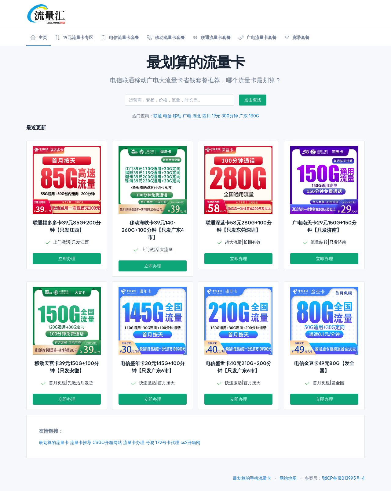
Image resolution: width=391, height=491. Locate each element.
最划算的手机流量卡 (252, 478)
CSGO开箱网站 (107, 442)
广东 (243, 115)
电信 (167, 115)
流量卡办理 (133, 442)
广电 (187, 115)
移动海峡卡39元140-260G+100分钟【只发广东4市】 (153, 230)
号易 (150, 442)
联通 (157, 115)
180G (254, 115)
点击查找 (252, 99)
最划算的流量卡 (54, 442)
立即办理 (66, 258)
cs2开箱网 (190, 442)
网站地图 (288, 478)
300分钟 (229, 115)
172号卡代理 (167, 442)
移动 (177, 115)
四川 (206, 115)
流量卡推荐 (80, 442)
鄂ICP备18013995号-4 (343, 478)
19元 (216, 115)
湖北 (196, 115)
